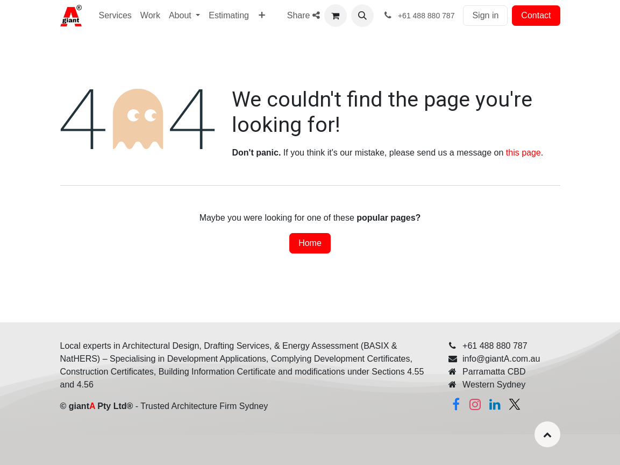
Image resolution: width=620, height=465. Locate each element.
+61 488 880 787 (495, 345)
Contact (536, 15)
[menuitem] (261, 15)
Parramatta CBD (493, 371)
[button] (362, 15)
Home (310, 243)
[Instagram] (475, 404)
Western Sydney (493, 384)
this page (523, 152)
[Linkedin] (494, 404)
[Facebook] (456, 404)
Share (303, 15)
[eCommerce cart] (335, 15)
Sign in (485, 15)
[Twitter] (514, 404)
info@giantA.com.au (501, 358)
